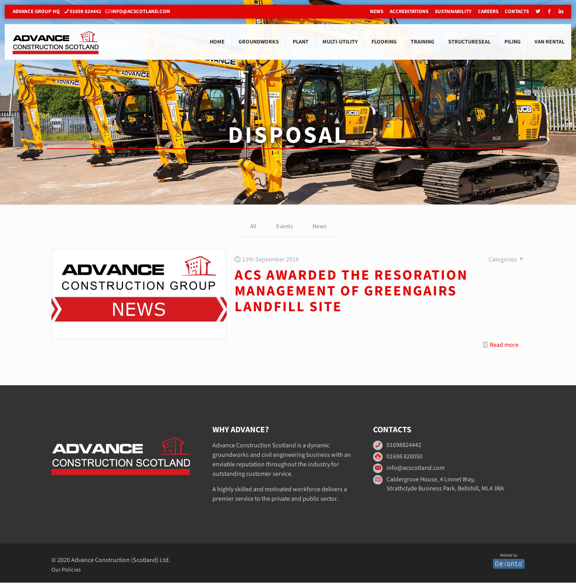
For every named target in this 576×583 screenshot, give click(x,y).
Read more (504, 345)
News (376, 11)
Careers (488, 11)
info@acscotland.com (416, 468)
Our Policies (66, 570)
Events (284, 226)
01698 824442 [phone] (85, 11)
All (252, 226)
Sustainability (453, 11)
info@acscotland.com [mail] (140, 11)
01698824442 (404, 445)
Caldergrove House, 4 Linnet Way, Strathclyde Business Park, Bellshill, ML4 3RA (445, 484)
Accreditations (409, 11)
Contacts (517, 11)
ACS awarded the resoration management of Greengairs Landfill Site (351, 291)
